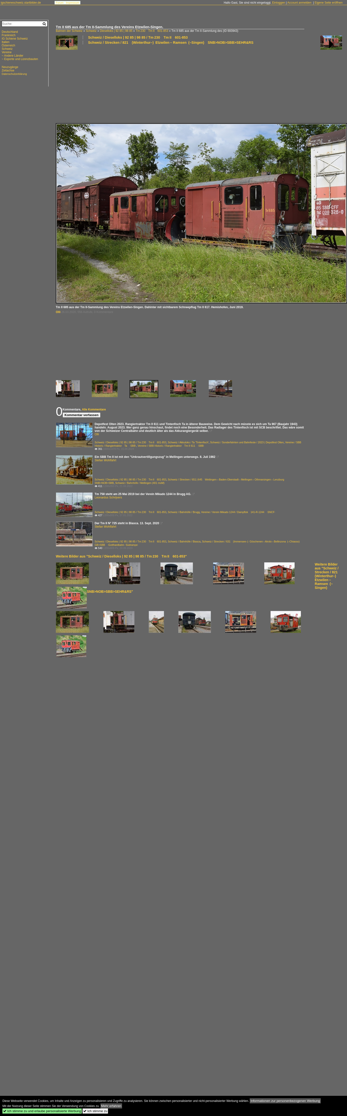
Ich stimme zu (95, 1111)
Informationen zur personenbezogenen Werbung (285, 1101)
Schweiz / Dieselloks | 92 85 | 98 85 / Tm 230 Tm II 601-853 (138, 37)
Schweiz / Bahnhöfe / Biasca (184, 541)
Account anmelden (299, 2)
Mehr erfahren (111, 1106)
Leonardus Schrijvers (108, 497)
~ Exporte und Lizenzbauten (20, 59)
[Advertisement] (96, 83)
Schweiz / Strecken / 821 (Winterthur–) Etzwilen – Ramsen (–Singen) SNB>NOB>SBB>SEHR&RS (170, 42)
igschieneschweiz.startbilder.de (21, 2)
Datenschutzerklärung (14, 73)
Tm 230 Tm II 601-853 (152, 31)
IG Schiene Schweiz (15, 38)
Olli (58, 312)
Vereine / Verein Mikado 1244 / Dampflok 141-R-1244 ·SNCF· (238, 512)
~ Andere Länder (12, 55)
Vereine (7, 52)
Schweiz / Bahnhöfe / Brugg (184, 512)
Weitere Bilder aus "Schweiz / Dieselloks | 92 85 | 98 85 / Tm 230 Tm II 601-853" (121, 556)
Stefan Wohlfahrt (105, 460)
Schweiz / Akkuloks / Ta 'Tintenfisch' (188, 442)
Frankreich (9, 35)
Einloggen (278, 2)
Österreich (8, 45)
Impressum (72, 2)
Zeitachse (8, 70)
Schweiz (91, 31)
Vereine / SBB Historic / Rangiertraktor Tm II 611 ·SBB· (171, 445)
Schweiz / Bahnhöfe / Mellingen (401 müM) (140, 482)
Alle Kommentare (94, 409)
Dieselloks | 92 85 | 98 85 (116, 31)
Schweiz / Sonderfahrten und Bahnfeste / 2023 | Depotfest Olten (247, 442)
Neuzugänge (10, 67)
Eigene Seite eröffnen (328, 2)
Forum (60, 2)
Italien (5, 42)
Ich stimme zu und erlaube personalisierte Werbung (42, 1111)
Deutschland (10, 32)
